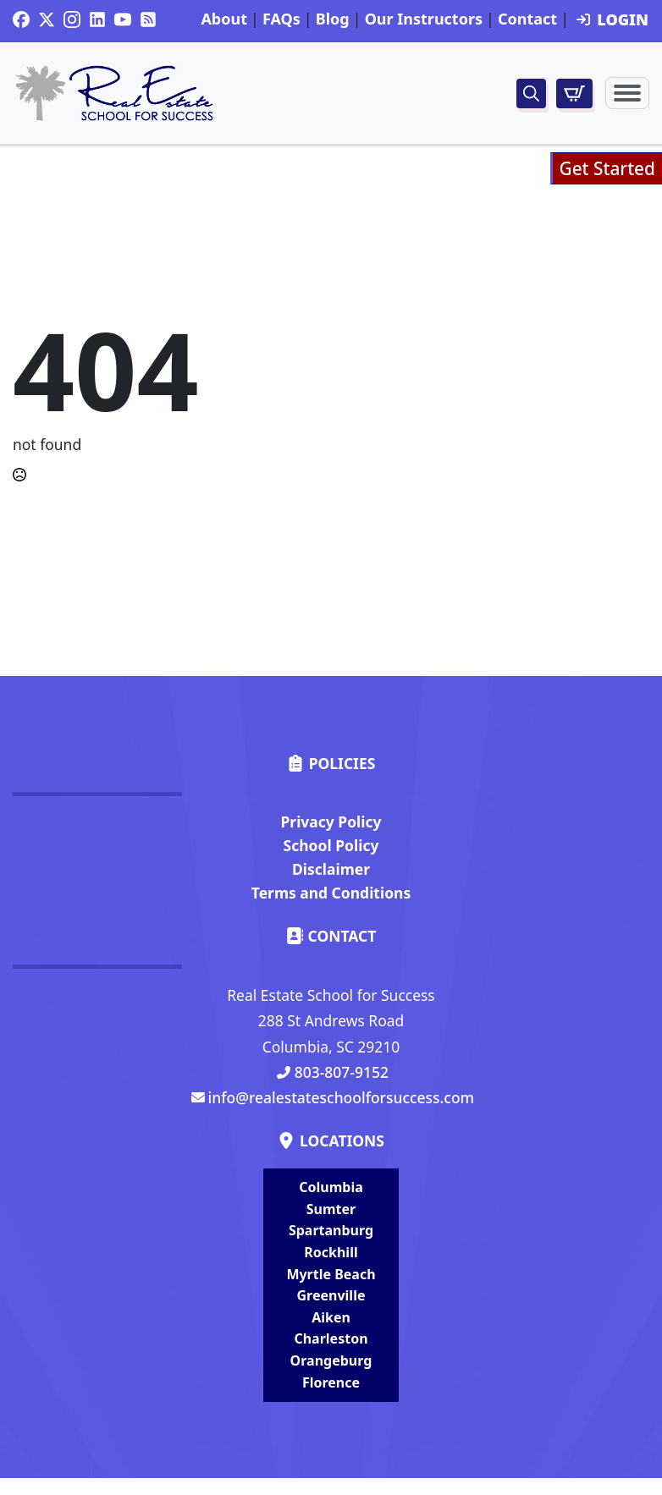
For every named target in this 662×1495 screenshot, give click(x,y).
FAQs (281, 19)
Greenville (331, 1295)
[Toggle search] (531, 93)
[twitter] (46, 19)
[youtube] (122, 19)
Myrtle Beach (330, 1274)
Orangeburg (331, 1360)
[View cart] (574, 93)
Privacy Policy (330, 821)
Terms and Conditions (331, 892)
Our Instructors (424, 19)
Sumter (331, 1209)
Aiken (331, 1317)
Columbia (331, 1187)
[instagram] (71, 19)
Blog (333, 19)
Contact (527, 19)
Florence (331, 1382)
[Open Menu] (627, 93)
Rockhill (330, 1252)
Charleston (330, 1338)
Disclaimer (331, 869)
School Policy (331, 845)
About (224, 19)
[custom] (21, 19)
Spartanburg (331, 1230)
